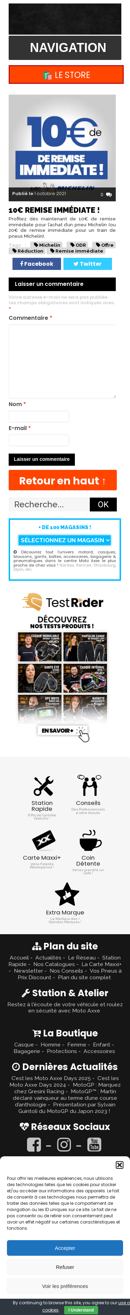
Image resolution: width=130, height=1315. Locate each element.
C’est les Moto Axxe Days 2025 (51, 1078)
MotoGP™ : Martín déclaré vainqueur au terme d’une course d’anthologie (65, 1098)
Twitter (87, 264)
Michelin (49, 245)
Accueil (19, 957)
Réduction (30, 251)
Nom (17, 404)
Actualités (48, 957)
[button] (119, 1164)
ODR (81, 245)
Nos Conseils (66, 970)
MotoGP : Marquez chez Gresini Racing (67, 1088)
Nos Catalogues (54, 964)
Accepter (65, 1248)
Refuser (65, 1267)
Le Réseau (82, 957)
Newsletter (28, 970)
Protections (62, 1051)
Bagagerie (27, 1051)
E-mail (20, 428)
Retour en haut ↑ (62, 481)
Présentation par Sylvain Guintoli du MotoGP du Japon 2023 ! (66, 1107)
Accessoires (99, 1051)
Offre (107, 245)
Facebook (36, 264)
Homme (51, 1044)
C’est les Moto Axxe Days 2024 (64, 1081)
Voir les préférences (65, 1286)
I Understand (81, 1310)
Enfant (101, 1044)
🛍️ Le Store (66, 75)
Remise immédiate (79, 251)
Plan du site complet (84, 977)
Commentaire (30, 318)
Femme (76, 1044)
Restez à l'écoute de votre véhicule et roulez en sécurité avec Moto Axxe (65, 1007)
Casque (24, 1044)
